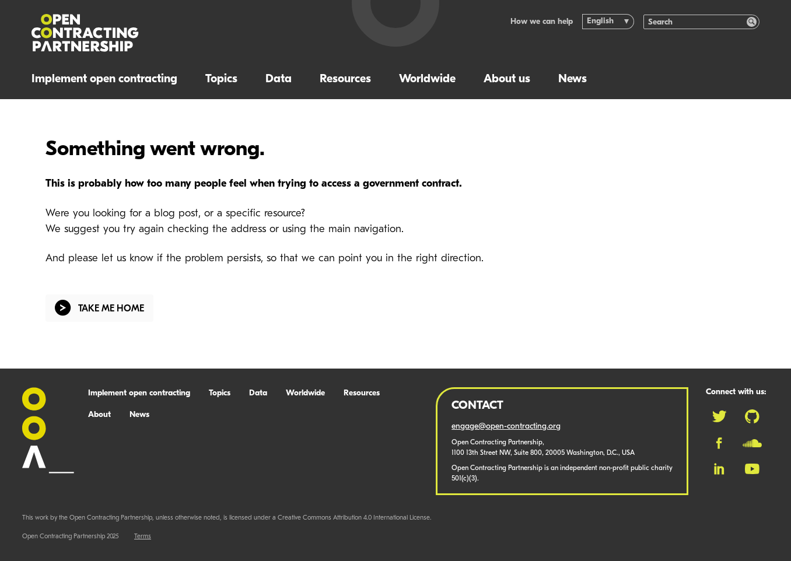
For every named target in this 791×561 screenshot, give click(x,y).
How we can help (541, 21)
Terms (142, 537)
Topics (221, 79)
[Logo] (178, 33)
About (99, 415)
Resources (345, 79)
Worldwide (427, 79)
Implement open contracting (104, 79)
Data (278, 79)
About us (507, 79)
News (572, 79)
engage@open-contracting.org (506, 426)
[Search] (695, 22)
